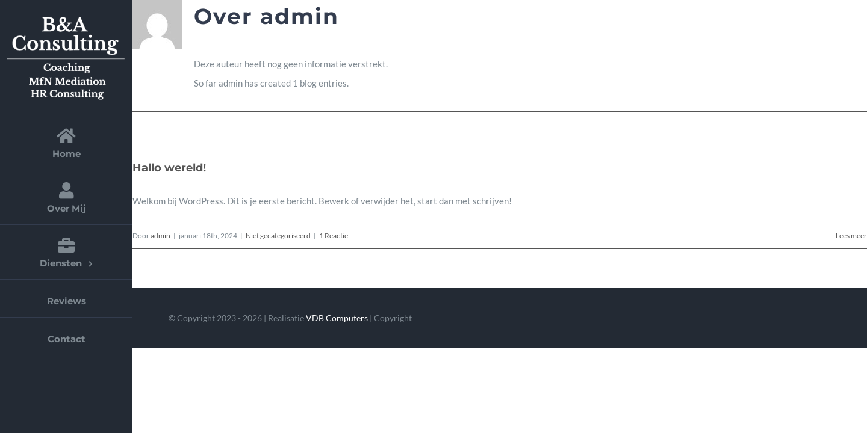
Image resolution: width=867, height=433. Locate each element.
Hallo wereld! (169, 167)
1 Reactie (333, 235)
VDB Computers (337, 318)
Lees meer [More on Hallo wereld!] (851, 235)
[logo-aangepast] (66, 16)
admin (160, 235)
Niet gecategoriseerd (278, 235)
